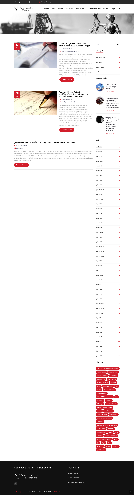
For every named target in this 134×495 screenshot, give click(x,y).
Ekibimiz (47, 8)
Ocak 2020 (99, 280)
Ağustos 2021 (100, 190)
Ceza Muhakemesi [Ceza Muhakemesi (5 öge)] (108, 386)
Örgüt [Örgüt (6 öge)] (103, 443)
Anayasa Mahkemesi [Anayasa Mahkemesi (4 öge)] (102, 375)
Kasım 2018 (99, 346)
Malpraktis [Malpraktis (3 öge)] (111, 428)
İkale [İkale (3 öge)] (109, 443)
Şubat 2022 (99, 161)
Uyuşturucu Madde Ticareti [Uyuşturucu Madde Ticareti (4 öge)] (104, 439)
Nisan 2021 (99, 209)
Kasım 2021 (99, 175)
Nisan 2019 (99, 323)
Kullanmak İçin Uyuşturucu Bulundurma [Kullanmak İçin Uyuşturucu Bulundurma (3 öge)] (107, 425)
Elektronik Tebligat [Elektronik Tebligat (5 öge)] (101, 393)
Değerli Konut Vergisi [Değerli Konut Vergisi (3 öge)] (109, 389)
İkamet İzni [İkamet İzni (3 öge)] (100, 446)
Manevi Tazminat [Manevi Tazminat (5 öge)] (101, 432)
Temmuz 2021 (100, 194)
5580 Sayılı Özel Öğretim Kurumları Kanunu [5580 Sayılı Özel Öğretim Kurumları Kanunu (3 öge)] (107, 368)
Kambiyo (67, 51)
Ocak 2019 (99, 337)
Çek (63, 51)
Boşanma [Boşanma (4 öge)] (113, 382)
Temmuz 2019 (100, 308)
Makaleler (69, 8)
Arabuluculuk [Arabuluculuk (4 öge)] (113, 375)
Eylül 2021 (99, 185)
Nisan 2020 (99, 266)
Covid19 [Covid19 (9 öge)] (99, 389)
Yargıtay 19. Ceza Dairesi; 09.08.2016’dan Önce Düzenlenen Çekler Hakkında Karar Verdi (73, 94)
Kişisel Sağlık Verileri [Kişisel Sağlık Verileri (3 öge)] (102, 414)
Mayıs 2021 (99, 204)
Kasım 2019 (99, 289)
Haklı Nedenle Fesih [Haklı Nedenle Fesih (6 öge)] (111, 404)
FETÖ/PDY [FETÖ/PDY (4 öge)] (108, 400)
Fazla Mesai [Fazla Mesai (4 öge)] (100, 400)
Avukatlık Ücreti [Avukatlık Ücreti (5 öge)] (101, 379)
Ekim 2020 (99, 237)
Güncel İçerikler (80, 8)
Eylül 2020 (99, 242)
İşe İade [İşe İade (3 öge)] (108, 446)
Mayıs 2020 (99, 261)
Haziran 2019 (99, 313)
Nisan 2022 (99, 152)
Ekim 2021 (99, 180)
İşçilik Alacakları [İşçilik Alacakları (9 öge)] (101, 450)
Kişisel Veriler (100, 67)
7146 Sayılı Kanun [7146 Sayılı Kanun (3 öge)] (113, 372)
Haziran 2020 (100, 256)
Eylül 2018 (99, 356)
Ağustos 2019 (100, 304)
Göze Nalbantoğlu (67, 49)
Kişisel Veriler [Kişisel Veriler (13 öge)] (113, 414)
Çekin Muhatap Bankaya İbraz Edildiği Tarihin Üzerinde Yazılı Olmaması (44, 142)
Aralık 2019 (99, 285)
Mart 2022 (99, 156)
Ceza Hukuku (99, 62)
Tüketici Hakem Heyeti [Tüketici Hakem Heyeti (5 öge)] (111, 435)
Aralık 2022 (99, 147)
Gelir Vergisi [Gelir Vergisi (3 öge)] (100, 404)
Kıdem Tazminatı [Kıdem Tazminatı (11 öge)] (101, 428)
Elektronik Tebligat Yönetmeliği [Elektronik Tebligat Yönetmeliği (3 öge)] (104, 397)
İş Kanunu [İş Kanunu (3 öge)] (115, 446)
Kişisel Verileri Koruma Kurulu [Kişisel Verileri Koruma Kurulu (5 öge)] (104, 418)
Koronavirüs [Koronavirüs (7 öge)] (100, 421)
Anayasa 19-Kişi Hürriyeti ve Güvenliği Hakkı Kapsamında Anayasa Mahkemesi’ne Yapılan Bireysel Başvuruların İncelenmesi (112, 123)
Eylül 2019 (99, 299)
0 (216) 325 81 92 (73, 473)
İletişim (112, 8)
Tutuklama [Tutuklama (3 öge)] (99, 435)
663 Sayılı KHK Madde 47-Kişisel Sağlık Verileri (113, 86)
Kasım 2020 (99, 232)
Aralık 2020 (99, 228)
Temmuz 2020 (100, 251)
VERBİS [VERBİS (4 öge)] (115, 439)
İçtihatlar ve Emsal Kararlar (98, 8)
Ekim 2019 (99, 294)
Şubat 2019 (99, 332)
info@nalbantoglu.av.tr (76, 482)
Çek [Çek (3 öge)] (98, 443)
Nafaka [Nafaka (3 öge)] (110, 432)
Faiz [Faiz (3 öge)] (116, 397)
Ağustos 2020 (100, 247)
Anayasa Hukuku (100, 58)
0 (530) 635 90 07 (73, 478)
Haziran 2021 (99, 199)
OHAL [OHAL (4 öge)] (116, 432)
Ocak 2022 (99, 166)
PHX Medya (57, 492)
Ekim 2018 (99, 351)
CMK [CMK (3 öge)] (117, 386)
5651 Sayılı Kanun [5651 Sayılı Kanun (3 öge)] (101, 372)
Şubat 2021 (99, 218)
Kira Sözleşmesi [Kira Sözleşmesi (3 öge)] (108, 411)
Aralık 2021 (99, 171)
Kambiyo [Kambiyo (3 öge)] (99, 411)
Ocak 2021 (99, 223)
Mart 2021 (99, 213)
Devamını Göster (67, 79)
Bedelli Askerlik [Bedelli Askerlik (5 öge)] (112, 379)
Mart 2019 (99, 327)
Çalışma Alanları (57, 8)
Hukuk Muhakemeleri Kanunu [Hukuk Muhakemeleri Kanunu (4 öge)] (104, 407)
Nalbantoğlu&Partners (21, 492)
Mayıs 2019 (99, 318)
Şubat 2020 (99, 275)
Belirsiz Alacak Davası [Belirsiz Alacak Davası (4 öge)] (102, 382)
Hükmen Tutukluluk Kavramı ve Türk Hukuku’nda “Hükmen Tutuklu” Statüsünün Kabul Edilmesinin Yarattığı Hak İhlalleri (112, 102)
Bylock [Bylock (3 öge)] (98, 386)
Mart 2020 (99, 270)
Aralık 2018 (99, 342)
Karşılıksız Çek (74, 51)
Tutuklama (99, 72)
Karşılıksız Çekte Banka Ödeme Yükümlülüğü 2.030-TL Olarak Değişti (74, 45)
